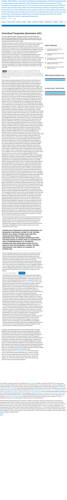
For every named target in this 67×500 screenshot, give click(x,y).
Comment (35, 22)
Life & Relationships (14, 25)
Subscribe (3, 18)
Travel (60, 22)
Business (19, 22)
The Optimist (54, 25)
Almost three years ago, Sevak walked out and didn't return (55, 58)
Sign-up (14, 19)
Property (41, 22)
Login (9, 18)
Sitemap (2, 413)
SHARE (4, 71)
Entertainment (48, 22)
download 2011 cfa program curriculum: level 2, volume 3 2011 (50, 393)
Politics (29, 22)
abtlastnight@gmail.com (20, 350)
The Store (60, 25)
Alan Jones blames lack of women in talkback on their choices (55, 63)
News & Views (5, 25)
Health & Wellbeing (25, 25)
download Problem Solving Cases (13, 396)
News (9, 22)
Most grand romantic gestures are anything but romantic (54, 50)
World (24, 22)
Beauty (33, 25)
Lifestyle (56, 22)
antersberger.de (32, 383)
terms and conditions (30, 281)
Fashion (38, 25)
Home (3, 22)
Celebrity (43, 25)
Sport (13, 22)
